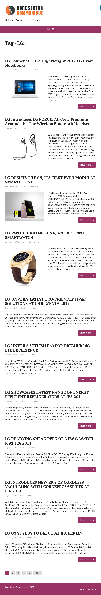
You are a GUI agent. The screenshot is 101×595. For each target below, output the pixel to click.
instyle (23, 70)
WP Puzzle (91, 589)
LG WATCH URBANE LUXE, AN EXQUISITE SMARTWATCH (45, 235)
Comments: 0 (33, 70)
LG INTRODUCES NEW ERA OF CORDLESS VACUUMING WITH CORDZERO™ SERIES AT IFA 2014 (47, 487)
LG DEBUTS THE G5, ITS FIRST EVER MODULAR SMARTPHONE (50, 180)
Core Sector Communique (16, 587)
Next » (37, 572)
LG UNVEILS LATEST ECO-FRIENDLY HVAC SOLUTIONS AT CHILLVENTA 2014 (45, 301)
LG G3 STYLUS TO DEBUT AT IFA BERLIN (43, 533)
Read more (85, 106)
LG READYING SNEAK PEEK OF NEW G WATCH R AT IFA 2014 (49, 441)
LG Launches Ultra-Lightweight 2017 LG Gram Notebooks (49, 63)
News (23, 186)
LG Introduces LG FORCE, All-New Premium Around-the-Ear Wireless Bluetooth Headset (47, 121)
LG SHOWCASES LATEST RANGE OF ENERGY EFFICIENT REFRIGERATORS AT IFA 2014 (47, 394)
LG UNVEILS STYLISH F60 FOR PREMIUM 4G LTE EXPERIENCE (47, 348)
